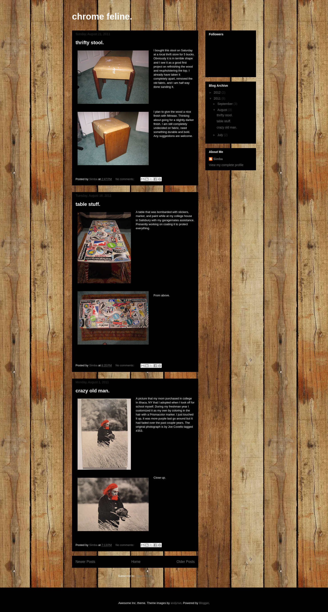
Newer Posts (85, 562)
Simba (218, 159)
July (220, 135)
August (222, 110)
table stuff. (88, 204)
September (225, 104)
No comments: (125, 179)
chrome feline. (102, 16)
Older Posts (186, 562)
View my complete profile (226, 165)
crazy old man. (93, 390)
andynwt (176, 603)
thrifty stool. (90, 42)
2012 (218, 92)
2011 (218, 98)
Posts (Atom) (144, 576)
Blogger (204, 603)
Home (136, 562)
